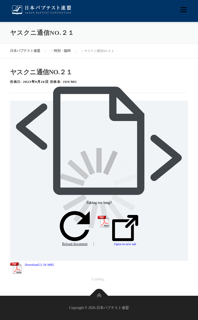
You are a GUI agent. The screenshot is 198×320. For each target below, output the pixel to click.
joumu (70, 82)
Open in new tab (125, 230)
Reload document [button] (75, 228)
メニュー (183, 10)
